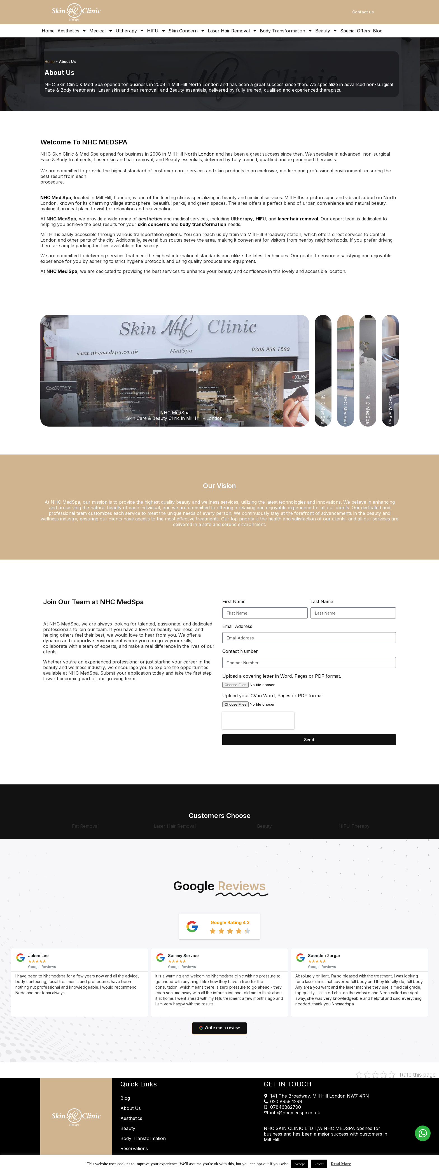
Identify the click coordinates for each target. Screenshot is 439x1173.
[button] (5, 982)
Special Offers (355, 31)
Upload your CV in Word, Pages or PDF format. (273, 695)
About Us (130, 1108)
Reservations (134, 1148)
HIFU (156, 31)
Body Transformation (286, 31)
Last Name (321, 601)
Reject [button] (319, 1164)
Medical (101, 31)
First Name (234, 601)
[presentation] (258, 720)
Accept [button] (300, 1164)
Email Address (237, 626)
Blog (377, 31)
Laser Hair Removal (232, 31)
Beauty (326, 31)
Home (48, 31)
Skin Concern (187, 31)
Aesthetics (72, 31)
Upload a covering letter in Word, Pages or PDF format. (281, 676)
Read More (341, 1164)
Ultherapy (130, 31)
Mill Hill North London (190, 154)
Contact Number (240, 651)
